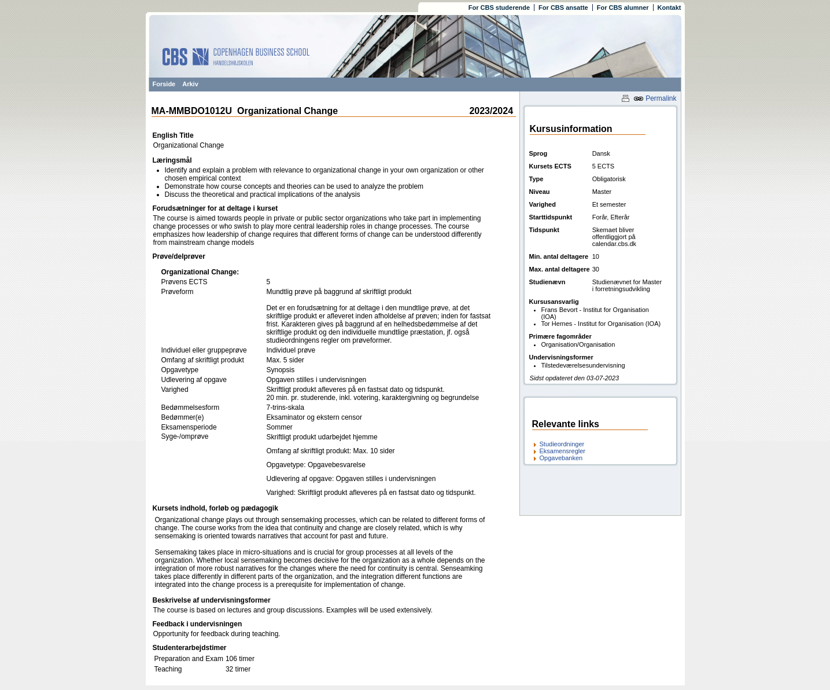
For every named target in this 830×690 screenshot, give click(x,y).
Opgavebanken (561, 457)
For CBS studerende (499, 7)
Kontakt (669, 7)
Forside (164, 83)
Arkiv (190, 83)
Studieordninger (562, 444)
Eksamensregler (562, 450)
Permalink (655, 98)
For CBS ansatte (563, 7)
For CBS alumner (623, 7)
